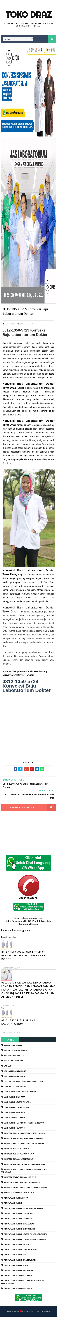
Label (10, 1040)
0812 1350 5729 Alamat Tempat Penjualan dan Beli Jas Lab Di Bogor (23, 956)
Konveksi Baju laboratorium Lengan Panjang (24, 1134)
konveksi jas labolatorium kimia (19, 1154)
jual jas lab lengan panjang (17, 1102)
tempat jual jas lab (13, 1203)
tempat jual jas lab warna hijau (19, 1271)
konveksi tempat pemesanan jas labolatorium (25, 1188)
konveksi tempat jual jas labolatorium (22, 1183)
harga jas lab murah (13, 1061)
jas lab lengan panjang (15, 1071)
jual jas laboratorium (14, 1128)
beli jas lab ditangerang (15, 1051)
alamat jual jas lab (13, 1045)
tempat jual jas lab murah (16, 1245)
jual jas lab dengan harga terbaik (20, 1092)
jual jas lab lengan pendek (16, 1108)
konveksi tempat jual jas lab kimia (20, 1178)
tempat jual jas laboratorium (18, 1289)
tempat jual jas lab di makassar (19, 1224)
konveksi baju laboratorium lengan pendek (24, 1144)
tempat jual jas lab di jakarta (18, 1219)
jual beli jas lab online (15, 1087)
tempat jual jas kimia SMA (16, 1198)
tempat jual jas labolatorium (18, 1276)
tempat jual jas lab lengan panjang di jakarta (25, 1235)
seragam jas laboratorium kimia (19, 1193)
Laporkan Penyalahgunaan (16, 930)
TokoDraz (29, 1311)
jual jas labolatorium (14, 1118)
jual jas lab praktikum (15, 1113)
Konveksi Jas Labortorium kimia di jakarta (23, 1139)
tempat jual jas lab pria (15, 1255)
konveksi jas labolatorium (16, 1149)
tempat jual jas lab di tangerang (19, 1229)
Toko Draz (28, 14)
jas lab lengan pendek (14, 1077)
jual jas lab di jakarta (14, 1097)
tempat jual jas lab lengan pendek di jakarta (25, 1240)
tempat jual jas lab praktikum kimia (21, 1250)
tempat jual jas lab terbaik (16, 1266)
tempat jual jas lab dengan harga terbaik (23, 1209)
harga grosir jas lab (14, 1056)
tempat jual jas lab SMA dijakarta (20, 1260)
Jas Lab (7, 1066)
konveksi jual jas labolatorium (19, 1159)
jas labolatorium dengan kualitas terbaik (23, 1082)
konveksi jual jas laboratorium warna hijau (24, 1165)
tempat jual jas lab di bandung (18, 1214)
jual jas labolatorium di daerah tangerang (24, 1123)
